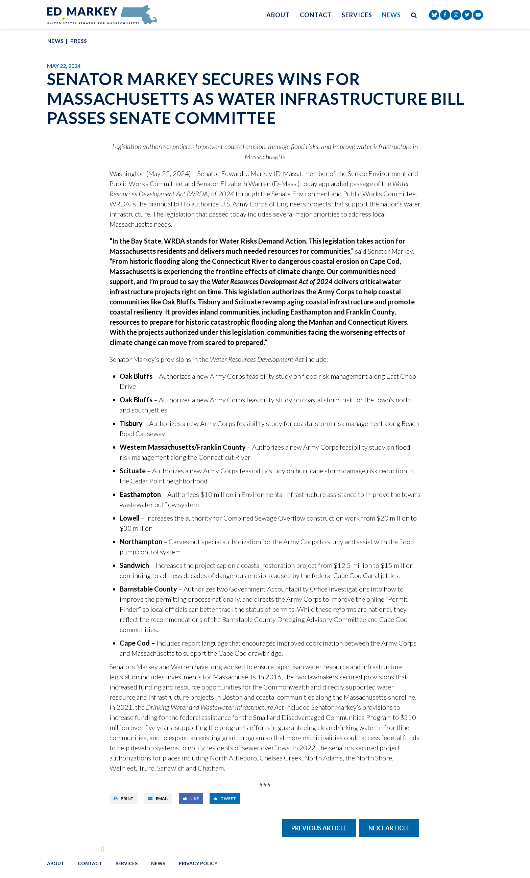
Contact (316, 15)
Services (357, 15)
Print (124, 798)
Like (191, 798)
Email (158, 798)
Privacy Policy (198, 863)
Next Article (389, 828)
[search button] (414, 14)
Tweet (225, 798)
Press (78, 40)
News (391, 15)
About (278, 15)
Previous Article (319, 828)
